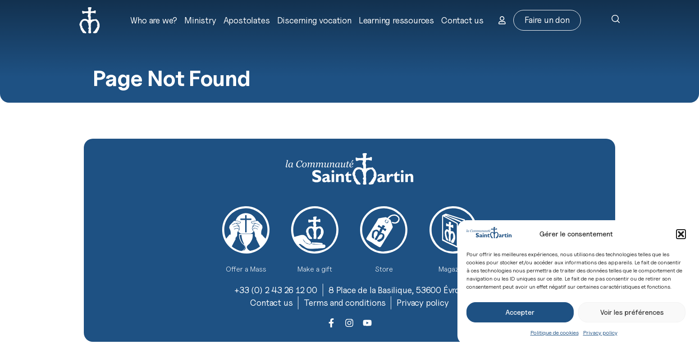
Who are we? (153, 20)
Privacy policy (600, 332)
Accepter (520, 312)
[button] (680, 234)
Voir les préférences (632, 312)
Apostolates (247, 20)
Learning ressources (396, 20)
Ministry (200, 20)
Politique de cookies (554, 332)
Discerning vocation (314, 20)
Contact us (462, 20)
